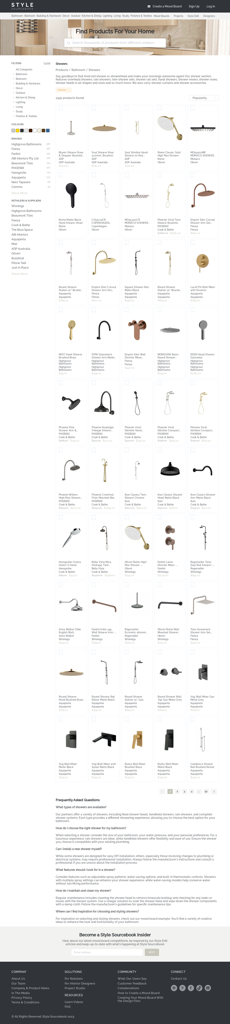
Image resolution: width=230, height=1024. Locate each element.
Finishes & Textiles (141, 15)
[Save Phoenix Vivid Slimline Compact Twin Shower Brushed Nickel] (160, 383)
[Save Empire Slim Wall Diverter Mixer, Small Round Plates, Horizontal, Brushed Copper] (127, 310)
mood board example (155, 918)
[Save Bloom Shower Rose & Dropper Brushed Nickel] (61, 108)
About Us (18, 978)
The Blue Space (22, 229)
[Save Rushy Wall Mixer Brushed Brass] (127, 719)
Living (117, 15)
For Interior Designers (80, 983)
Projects (178, 16)
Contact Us (179, 978)
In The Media (21, 993)
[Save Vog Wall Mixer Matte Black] (61, 719)
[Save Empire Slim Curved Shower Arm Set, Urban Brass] (94, 243)
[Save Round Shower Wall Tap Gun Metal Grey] (160, 652)
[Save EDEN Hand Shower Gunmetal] (192, 310)
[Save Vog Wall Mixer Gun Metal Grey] (192, 652)
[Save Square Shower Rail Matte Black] (127, 243)
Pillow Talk (19, 263)
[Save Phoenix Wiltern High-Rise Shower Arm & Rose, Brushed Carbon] (61, 450)
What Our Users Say (132, 978)
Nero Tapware (31, 182)
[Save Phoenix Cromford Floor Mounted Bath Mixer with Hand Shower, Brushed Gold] (94, 450)
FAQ (68, 1006)
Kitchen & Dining (91, 15)
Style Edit (193, 16)
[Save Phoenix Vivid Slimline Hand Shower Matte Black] (127, 383)
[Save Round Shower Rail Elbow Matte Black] (94, 652)
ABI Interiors (20, 234)
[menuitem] (210, 6)
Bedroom (29, 15)
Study (125, 15)
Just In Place (20, 267)
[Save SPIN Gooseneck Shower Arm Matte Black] (94, 310)
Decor (66, 15)
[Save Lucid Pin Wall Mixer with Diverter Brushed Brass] (192, 243)
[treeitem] (31, 69)
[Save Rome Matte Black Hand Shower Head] (61, 175)
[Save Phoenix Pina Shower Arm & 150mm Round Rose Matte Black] (61, 383)
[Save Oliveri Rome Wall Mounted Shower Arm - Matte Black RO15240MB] (160, 585)
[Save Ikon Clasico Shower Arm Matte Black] (192, 450)
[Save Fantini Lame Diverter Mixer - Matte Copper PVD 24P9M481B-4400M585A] (160, 517)
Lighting (107, 15)
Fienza (31, 149)
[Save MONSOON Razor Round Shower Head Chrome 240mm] (160, 310)
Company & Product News (30, 988)
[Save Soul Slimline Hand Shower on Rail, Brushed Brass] (127, 108)
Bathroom (17, 15)
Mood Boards (161, 16)
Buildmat (18, 258)
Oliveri (16, 253)
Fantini (31, 153)
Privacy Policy (22, 997)
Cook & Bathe (21, 225)
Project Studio (75, 988)
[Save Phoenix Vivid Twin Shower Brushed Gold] (160, 175)
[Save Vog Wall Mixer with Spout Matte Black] (94, 719)
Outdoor (75, 15)
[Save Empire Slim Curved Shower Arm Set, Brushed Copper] (192, 175)
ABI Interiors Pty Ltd (31, 158)
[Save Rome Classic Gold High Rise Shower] (160, 108)
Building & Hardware (49, 15)
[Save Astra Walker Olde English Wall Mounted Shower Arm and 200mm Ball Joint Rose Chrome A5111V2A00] (61, 585)
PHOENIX (31, 168)
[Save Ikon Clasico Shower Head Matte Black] (160, 450)
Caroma (31, 187)
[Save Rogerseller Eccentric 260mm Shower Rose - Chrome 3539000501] (127, 585)
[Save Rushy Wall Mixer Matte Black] (160, 719)
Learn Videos (74, 1002)
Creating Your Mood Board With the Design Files (140, 999)
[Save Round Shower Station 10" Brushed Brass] (160, 243)
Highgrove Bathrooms (31, 144)
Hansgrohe (31, 172)
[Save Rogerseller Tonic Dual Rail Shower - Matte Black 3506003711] (192, 517)
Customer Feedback (132, 983)
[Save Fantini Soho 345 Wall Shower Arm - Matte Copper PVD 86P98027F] (94, 585)
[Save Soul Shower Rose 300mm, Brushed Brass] (94, 108)
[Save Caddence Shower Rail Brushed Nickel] (192, 719)
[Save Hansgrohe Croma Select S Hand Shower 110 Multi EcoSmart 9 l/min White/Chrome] (61, 517)
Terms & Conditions (25, 1002)
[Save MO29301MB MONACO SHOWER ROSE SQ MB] (192, 108)
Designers (209, 16)
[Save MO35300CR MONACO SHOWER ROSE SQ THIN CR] (127, 175)
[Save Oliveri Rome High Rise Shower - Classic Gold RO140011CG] (127, 517)
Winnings (18, 206)
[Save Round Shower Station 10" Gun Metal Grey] (127, 652)
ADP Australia (21, 248)
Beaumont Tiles (31, 163)
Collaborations (128, 988)
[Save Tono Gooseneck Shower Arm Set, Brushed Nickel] (192, 585)
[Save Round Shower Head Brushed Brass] (61, 652)
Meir (14, 244)
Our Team (18, 983)
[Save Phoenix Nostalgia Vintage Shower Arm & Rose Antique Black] (94, 383)
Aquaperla (31, 177)
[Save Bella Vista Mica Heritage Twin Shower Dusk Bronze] (94, 517)
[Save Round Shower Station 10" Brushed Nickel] (61, 243)
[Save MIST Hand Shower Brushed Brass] (61, 310)
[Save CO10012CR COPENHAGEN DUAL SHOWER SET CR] (94, 175)
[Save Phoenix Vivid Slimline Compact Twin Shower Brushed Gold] (192, 383)
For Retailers (74, 978)
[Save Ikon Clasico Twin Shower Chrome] (127, 450)
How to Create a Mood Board (139, 993)
